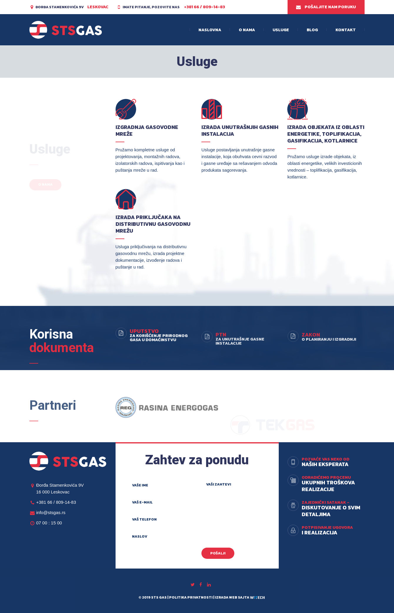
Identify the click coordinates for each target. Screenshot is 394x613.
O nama (247, 30)
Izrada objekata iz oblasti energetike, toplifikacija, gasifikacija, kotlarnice (325, 134)
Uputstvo (144, 358)
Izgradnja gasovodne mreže (147, 130)
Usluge (281, 30)
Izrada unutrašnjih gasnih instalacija (239, 130)
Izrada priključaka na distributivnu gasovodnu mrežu (153, 224)
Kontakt (345, 30)
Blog (312, 30)
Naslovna (209, 30)
